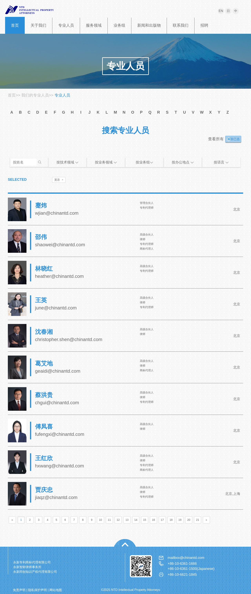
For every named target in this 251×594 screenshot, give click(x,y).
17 (162, 519)
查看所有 (216, 139)
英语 (58, 179)
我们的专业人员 (35, 95)
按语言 (221, 162)
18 (171, 519)
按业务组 (144, 162)
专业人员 (66, 25)
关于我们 (38, 25)
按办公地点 (183, 162)
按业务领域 (106, 162)
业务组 (119, 25)
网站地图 (55, 590)
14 (135, 519)
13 (127, 519)
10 (100, 519)
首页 (15, 25)
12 (118, 519)
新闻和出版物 (149, 25)
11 (109, 519)
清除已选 (233, 139)
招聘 (204, 25)
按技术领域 (67, 162)
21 (197, 519)
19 (180, 519)
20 (188, 519)
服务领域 (94, 25)
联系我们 (180, 25)
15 (144, 519)
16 (153, 519)
